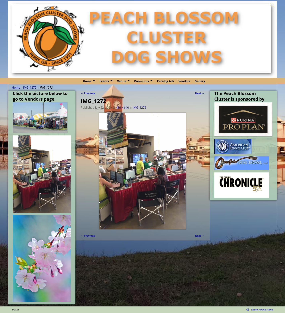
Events (104, 81)
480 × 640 (122, 108)
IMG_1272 (29, 87)
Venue (121, 81)
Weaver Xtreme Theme (262, 309)
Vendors (184, 81)
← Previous (88, 93)
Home (87, 81)
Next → (199, 93)
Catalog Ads (165, 81)
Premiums (141, 81)
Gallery (200, 81)
